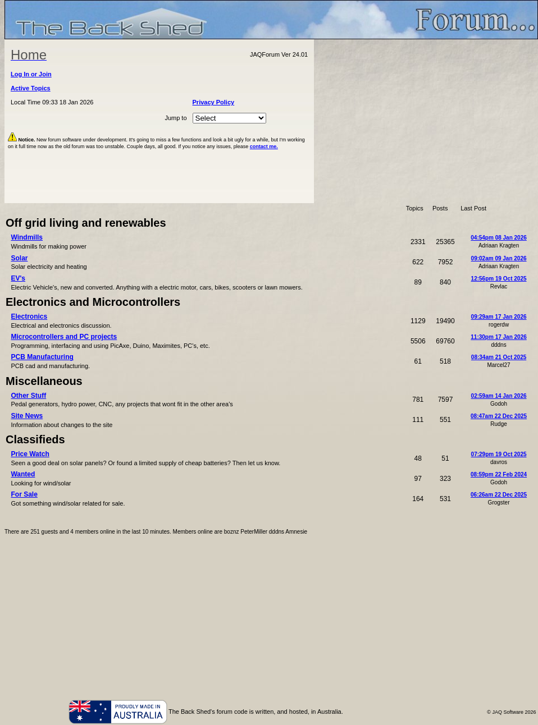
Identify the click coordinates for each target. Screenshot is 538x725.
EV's (18, 278)
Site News (27, 416)
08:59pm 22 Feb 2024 (499, 474)
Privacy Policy (214, 102)
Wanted (23, 474)
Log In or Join (31, 74)
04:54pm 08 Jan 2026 (499, 238)
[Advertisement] (426, 121)
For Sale (24, 494)
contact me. (264, 146)
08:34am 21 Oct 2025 (498, 357)
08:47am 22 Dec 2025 (499, 416)
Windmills (27, 237)
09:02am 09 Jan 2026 (499, 258)
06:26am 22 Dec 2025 (499, 495)
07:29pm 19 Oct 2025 (499, 454)
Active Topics (31, 88)
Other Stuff (28, 396)
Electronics (29, 316)
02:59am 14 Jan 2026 (499, 396)
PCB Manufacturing (42, 357)
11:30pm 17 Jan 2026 (499, 337)
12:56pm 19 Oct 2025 (499, 279)
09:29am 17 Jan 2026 (499, 317)
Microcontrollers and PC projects (64, 337)
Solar (19, 258)
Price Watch (30, 454)
